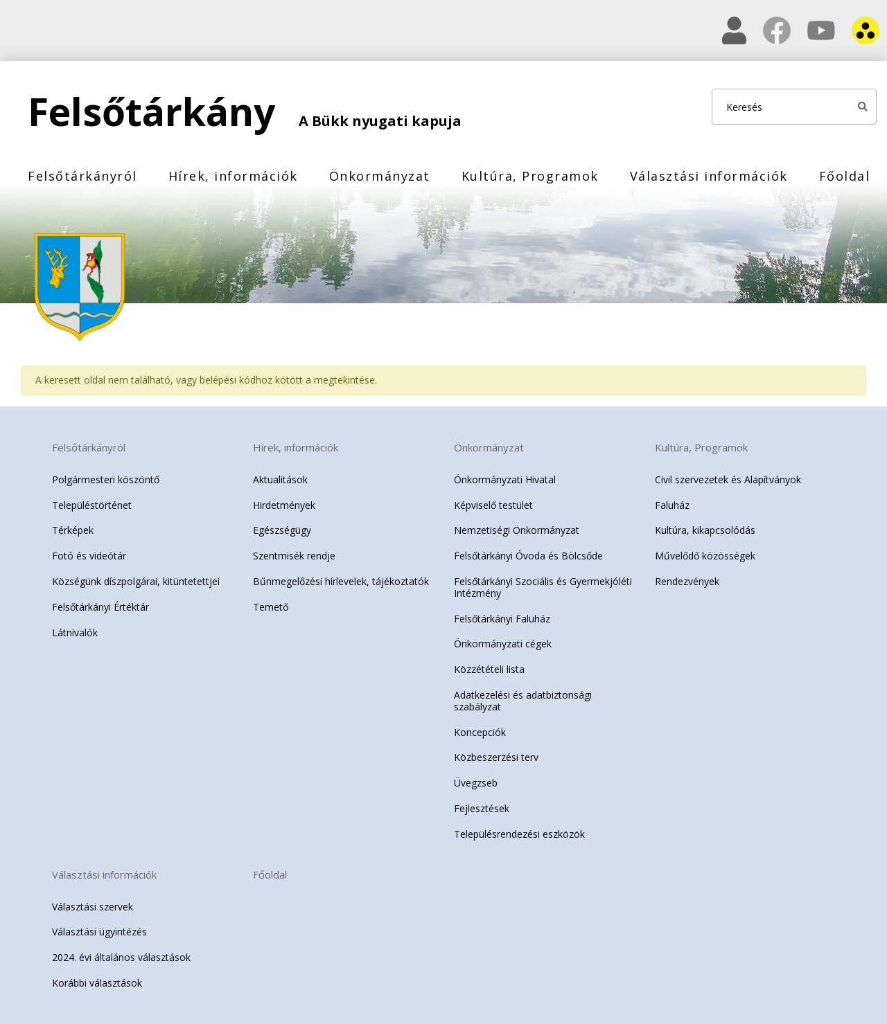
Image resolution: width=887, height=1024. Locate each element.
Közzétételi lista (489, 669)
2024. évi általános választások (121, 957)
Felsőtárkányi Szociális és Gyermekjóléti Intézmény (543, 587)
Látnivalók (75, 632)
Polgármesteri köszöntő (105, 479)
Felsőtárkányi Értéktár (100, 606)
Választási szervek (92, 906)
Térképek (73, 530)
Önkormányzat (379, 176)
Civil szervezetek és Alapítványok (728, 479)
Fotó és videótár (89, 555)
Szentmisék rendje (294, 555)
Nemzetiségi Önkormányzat (516, 530)
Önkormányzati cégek (503, 643)
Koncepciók (480, 732)
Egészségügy (282, 530)
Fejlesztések (481, 808)
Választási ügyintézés (99, 931)
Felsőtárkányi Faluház (502, 618)
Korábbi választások (97, 982)
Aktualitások (280, 479)
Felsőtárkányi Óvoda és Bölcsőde (528, 555)
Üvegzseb (476, 782)
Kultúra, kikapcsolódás (705, 530)
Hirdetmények (284, 505)
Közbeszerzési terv (496, 757)
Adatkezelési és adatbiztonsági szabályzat (523, 700)
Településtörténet (92, 505)
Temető (270, 606)
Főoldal (844, 176)
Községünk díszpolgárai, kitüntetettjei (136, 581)
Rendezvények (687, 581)
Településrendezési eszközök (519, 834)
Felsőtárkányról (82, 176)
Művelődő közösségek (705, 555)
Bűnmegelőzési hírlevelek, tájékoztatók (341, 581)
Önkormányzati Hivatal (505, 479)
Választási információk (709, 176)
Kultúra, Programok (530, 176)
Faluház (672, 505)
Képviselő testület (493, 505)
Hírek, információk (233, 176)
